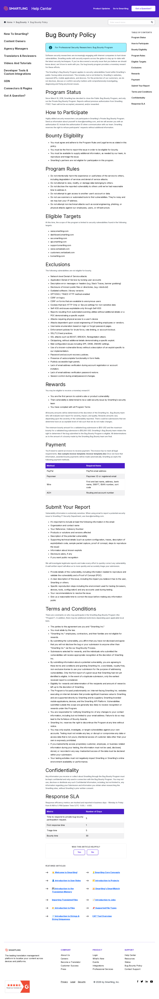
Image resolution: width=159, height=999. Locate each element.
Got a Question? (143, 8)
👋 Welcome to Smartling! (65, 872)
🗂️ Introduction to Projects (105, 880)
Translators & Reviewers (20, 55)
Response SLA (138, 104)
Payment (135, 79)
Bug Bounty (21, 22)
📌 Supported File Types (104, 908)
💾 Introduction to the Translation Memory (63, 890)
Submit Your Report (140, 85)
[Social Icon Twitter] (142, 981)
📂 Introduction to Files (63, 908)
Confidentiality (138, 97)
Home (8, 22)
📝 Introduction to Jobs (104, 900)
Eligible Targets (138, 61)
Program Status (138, 37)
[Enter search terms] (131, 22)
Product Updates (101, 8)
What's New (98, 958)
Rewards (135, 73)
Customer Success (70, 965)
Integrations (98, 965)
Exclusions (136, 67)
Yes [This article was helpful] (79, 852)
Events (96, 962)
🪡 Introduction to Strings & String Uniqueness (65, 918)
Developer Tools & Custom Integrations (17, 72)
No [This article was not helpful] (92, 852)
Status (128, 962)
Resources (130, 958)
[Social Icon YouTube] (151, 982)
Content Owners (15, 41)
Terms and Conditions (141, 92)
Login (95, 955)
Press (63, 969)
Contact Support (132, 969)
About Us (65, 955)
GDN (7, 81)
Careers (64, 958)
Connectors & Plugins (18, 88)
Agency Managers (16, 48)
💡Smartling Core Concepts (106, 872)
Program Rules (138, 55)
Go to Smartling (120, 8)
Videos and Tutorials (17, 63)
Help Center (130, 955)
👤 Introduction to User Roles (66, 880)
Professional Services (103, 969)
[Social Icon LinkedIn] (147, 981)
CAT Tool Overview (102, 916)
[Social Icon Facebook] (137, 981)
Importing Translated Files (65, 900)
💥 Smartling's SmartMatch (106, 888)
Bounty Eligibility (139, 49)
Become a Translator (71, 962)
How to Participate (140, 43)
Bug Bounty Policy (39, 22)
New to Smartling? (16, 33)
